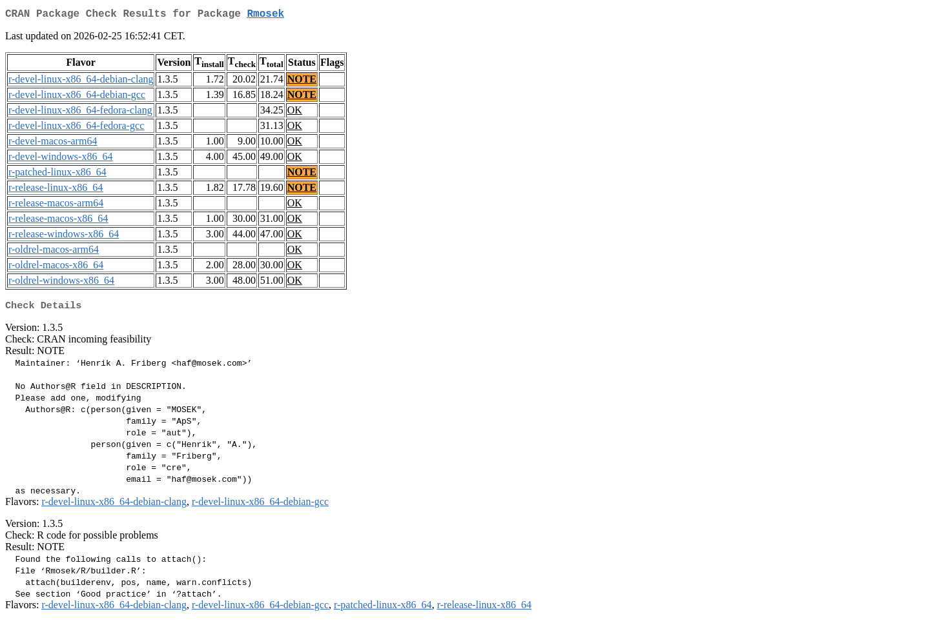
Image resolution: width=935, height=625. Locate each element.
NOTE (301, 81)
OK (294, 112)
